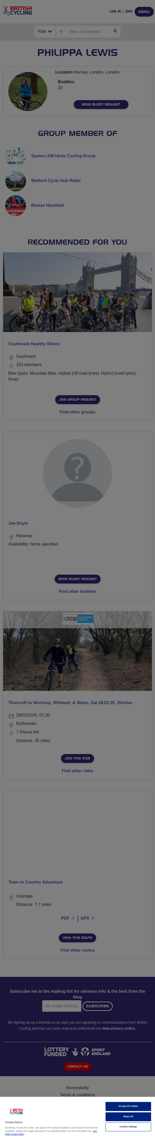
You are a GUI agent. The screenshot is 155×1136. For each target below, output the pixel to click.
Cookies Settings (128, 1127)
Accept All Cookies (128, 1106)
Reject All (128, 1116)
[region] (77, 1116)
